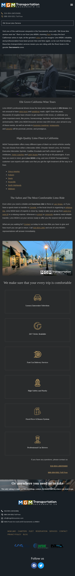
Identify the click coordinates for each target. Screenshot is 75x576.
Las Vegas (58, 204)
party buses (33, 155)
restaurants (54, 125)
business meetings (41, 125)
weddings (36, 111)
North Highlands (14, 185)
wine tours (23, 111)
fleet (49, 34)
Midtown (11, 189)
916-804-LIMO (39, 228)
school (39, 214)
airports (9, 129)
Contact (27, 224)
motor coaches (18, 155)
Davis (10, 178)
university (49, 214)
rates (38, 37)
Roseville (12, 182)
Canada (33, 207)
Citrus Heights (14, 171)
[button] (72, 4)
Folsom (11, 175)
